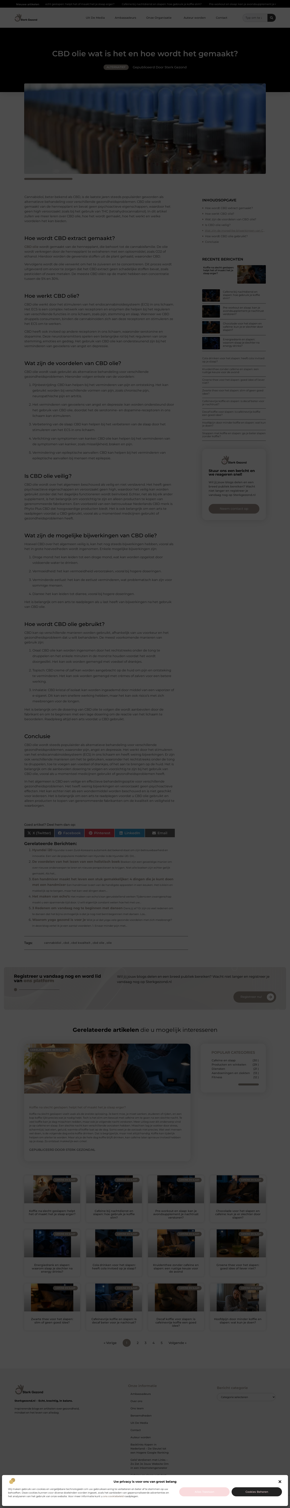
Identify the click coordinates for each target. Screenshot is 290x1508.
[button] (280, 1482)
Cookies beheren (256, 1491)
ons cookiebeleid (113, 1496)
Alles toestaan (204, 1491)
